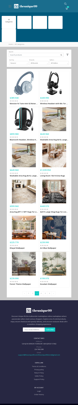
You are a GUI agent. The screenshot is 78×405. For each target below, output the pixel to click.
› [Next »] (53, 289)
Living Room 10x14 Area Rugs (52, 173)
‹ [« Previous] (24, 289)
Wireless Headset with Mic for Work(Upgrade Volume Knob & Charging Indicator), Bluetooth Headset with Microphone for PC (54, 103)
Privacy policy (39, 365)
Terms (41, 402)
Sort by (11, 60)
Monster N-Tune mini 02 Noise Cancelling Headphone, (24, 103)
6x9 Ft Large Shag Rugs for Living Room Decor (54, 209)
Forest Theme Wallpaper (20, 279)
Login (39, 386)
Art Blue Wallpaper (48, 244)
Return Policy (39, 368)
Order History (39, 390)
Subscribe (50, 325)
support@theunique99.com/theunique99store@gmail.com (39, 350)
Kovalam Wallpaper (48, 279)
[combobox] (18, 63)
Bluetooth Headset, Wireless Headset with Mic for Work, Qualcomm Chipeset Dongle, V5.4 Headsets (24, 138)
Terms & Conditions (39, 362)
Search (11, 52)
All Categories (19, 44)
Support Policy (39, 374)
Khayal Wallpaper (17, 244)
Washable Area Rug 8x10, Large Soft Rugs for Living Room (54, 138)
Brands (31, 60)
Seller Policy (39, 371)
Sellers (52, 60)
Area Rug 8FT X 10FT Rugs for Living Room (24, 209)
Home (11, 44)
